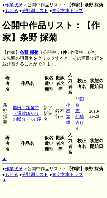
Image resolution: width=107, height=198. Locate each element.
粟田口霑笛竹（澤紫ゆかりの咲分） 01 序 (27, 113)
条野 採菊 (29, 52)
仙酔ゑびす (79, 122)
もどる (11, 10)
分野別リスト (35, 10)
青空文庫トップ (67, 10)
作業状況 (14, 4)
